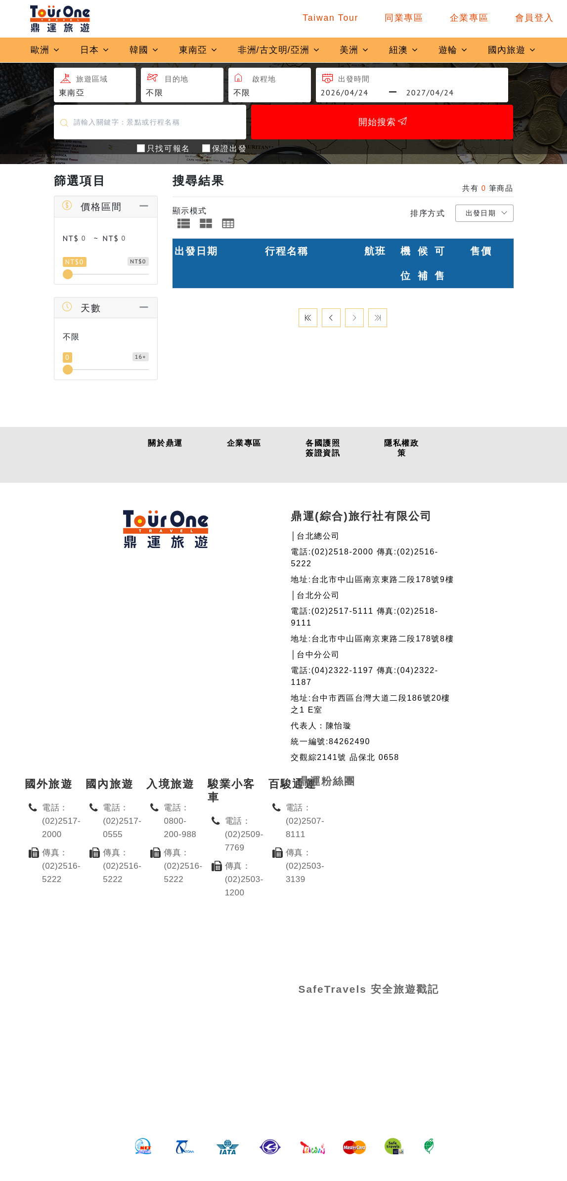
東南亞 (198, 50)
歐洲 (45, 50)
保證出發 (229, 147)
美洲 (354, 50)
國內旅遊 (512, 50)
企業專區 (469, 18)
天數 (81, 307)
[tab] (184, 223)
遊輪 (453, 50)
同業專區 (404, 18)
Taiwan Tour (330, 18)
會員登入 (534, 18)
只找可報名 (168, 147)
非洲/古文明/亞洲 (279, 50)
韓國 (144, 50)
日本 (95, 50)
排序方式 (427, 213)
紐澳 (404, 50)
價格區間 (92, 206)
